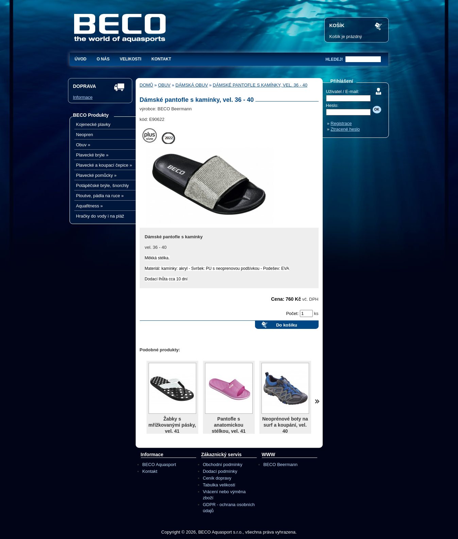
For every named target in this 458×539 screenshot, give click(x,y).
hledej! (334, 59)
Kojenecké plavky (93, 124)
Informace (83, 97)
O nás (103, 59)
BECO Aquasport (159, 464)
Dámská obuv (191, 85)
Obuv (83, 144)
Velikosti (130, 59)
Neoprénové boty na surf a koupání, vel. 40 (285, 425)
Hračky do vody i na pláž (100, 216)
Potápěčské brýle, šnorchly (102, 185)
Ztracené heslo (345, 129)
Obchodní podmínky (222, 464)
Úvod (81, 59)
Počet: (293, 313)
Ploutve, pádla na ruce (100, 195)
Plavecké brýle (92, 154)
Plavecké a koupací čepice (104, 165)
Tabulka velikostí (219, 484)
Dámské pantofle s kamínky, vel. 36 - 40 (260, 85)
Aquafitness (89, 205)
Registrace (341, 123)
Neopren (84, 134)
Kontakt (161, 59)
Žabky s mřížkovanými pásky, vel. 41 (172, 425)
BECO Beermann (281, 464)
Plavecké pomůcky (96, 175)
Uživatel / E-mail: (342, 91)
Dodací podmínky (220, 471)
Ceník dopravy (217, 478)
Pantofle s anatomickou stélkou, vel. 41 (229, 425)
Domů (146, 85)
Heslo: (332, 105)
